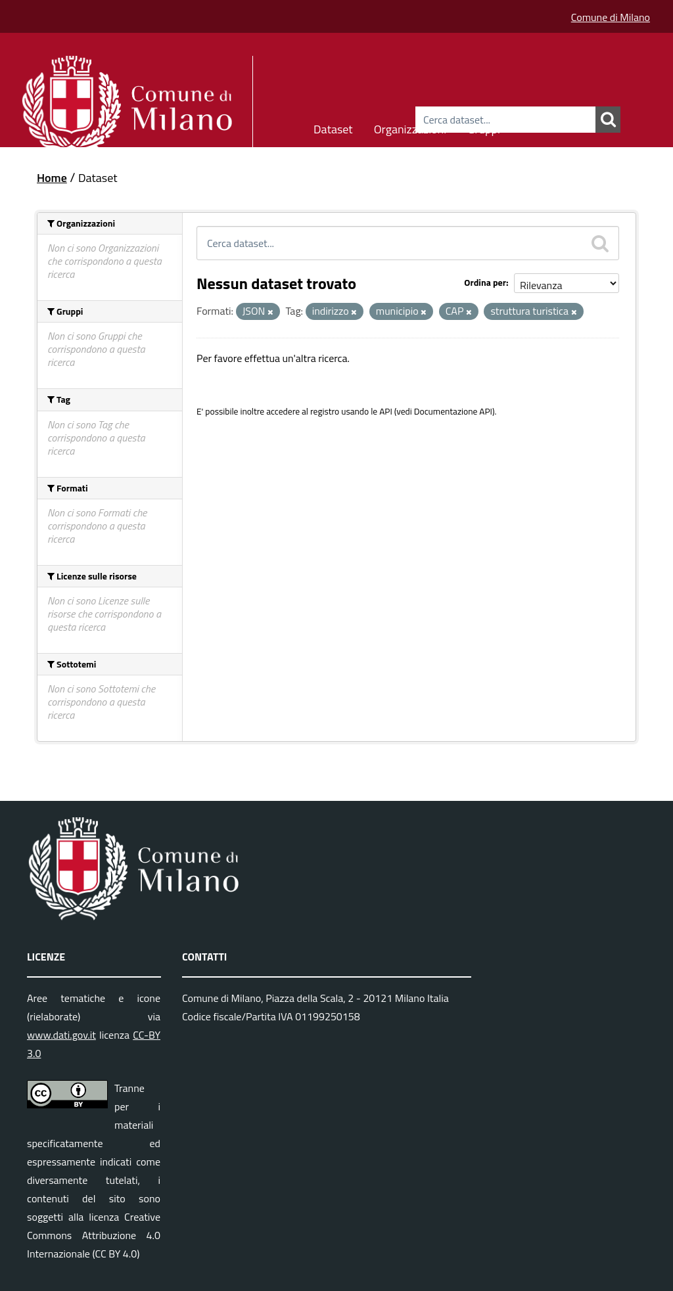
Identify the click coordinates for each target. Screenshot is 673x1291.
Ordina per (485, 282)
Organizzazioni (410, 127)
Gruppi (483, 127)
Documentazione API (453, 411)
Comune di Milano (610, 17)
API (385, 411)
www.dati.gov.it (61, 1035)
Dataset (333, 127)
